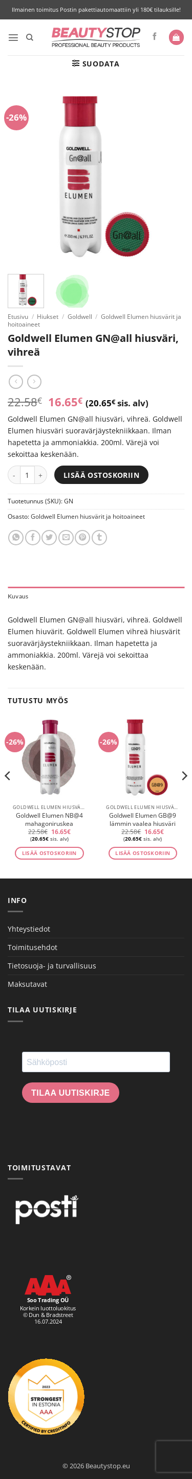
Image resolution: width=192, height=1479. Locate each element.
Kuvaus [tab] (18, 596)
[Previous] (8, 796)
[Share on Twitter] (49, 537)
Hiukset (47, 316)
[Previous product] (34, 382)
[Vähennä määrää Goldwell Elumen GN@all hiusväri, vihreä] (14, 475)
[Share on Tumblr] (99, 537)
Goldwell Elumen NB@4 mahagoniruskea (49, 820)
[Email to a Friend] (66, 537)
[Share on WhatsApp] (16, 537)
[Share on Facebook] (32, 537)
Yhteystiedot (29, 929)
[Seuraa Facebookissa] (155, 37)
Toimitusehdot (32, 947)
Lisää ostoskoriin (101, 475)
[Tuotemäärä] (27, 475)
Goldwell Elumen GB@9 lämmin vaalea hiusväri (142, 820)
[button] (13, 37)
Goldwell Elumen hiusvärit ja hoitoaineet (88, 516)
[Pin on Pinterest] (82, 537)
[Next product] (16, 382)
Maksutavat (27, 984)
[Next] (184, 796)
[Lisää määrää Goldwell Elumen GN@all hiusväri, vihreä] (41, 475)
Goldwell (80, 316)
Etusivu (18, 316)
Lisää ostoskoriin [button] (49, 853)
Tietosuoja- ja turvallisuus (52, 965)
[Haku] (29, 37)
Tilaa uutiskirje (70, 1093)
